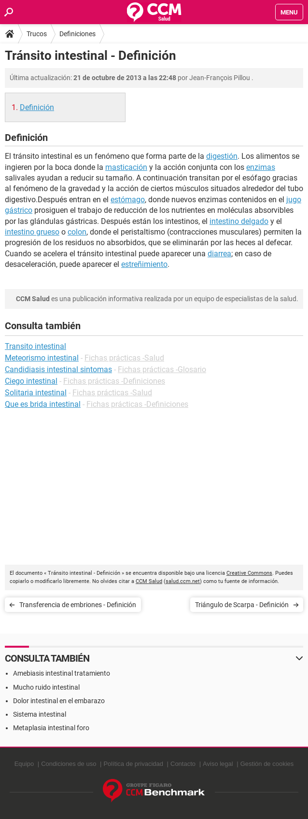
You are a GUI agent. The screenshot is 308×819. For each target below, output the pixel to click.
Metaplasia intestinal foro (51, 728)
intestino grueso (32, 231)
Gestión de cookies (267, 763)
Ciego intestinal (31, 381)
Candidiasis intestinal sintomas (58, 369)
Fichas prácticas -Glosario (162, 369)
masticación (126, 167)
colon (77, 231)
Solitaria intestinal (36, 392)
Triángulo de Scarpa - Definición (242, 605)
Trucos (37, 34)
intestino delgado (239, 221)
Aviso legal (218, 763)
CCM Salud (149, 581)
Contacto (183, 763)
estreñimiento (144, 264)
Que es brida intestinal (43, 404)
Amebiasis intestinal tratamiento (61, 673)
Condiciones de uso (68, 763)
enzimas (260, 167)
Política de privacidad (133, 763)
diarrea (219, 253)
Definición (37, 107)
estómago (128, 199)
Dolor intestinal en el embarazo (59, 701)
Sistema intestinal (39, 714)
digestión (222, 156)
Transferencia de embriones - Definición (77, 605)
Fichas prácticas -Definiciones (114, 381)
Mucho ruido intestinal (46, 687)
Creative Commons (249, 573)
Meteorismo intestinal (42, 357)
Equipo (24, 763)
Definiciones (77, 34)
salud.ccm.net (183, 581)
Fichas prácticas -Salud (124, 357)
